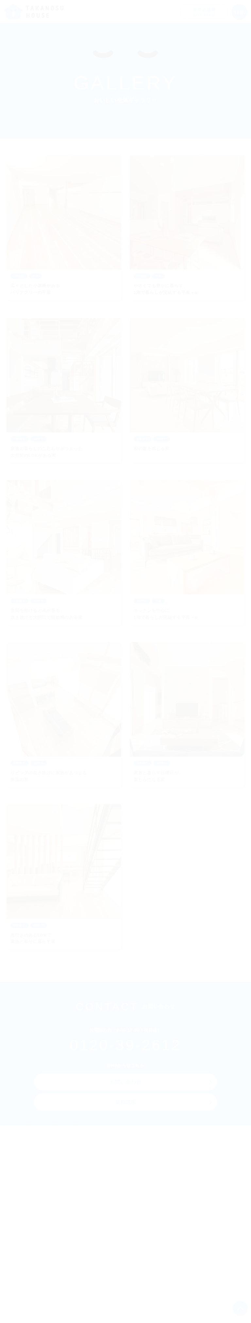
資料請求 (125, 1103)
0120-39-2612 (125, 1046)
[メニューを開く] (239, 12)
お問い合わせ (126, 1082)
